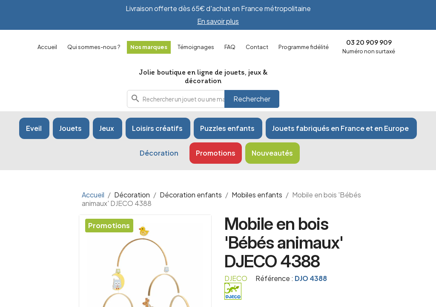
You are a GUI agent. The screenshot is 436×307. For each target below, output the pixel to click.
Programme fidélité (303, 46)
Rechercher (251, 98)
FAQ (229, 46)
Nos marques (148, 46)
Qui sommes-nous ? (93, 46)
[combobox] (203, 99)
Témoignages (196, 46)
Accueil (47, 46)
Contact (257, 46)
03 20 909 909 (369, 42)
